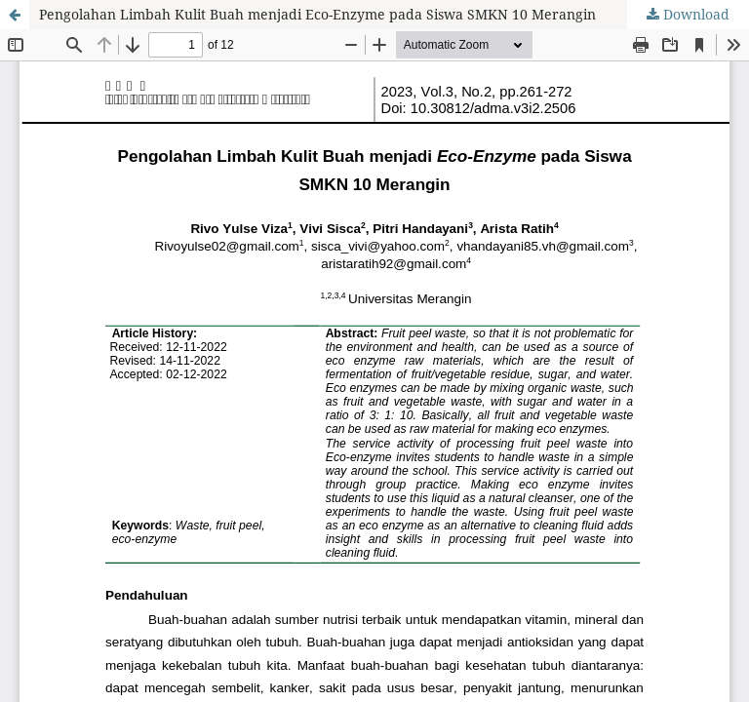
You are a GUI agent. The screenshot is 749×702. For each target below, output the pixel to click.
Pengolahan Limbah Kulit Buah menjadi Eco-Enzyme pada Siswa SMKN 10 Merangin (317, 14)
